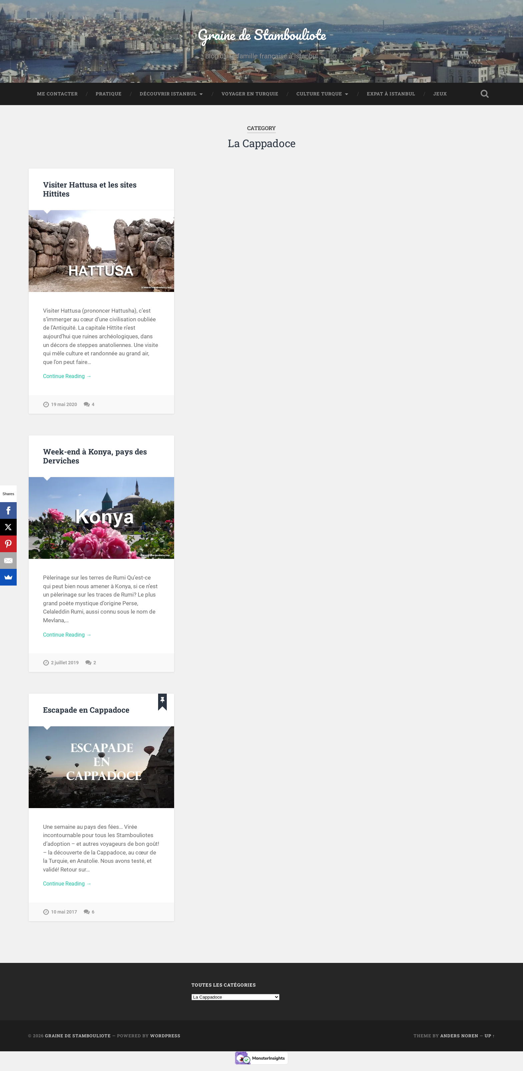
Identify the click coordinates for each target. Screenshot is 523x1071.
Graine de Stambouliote (261, 35)
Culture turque (319, 95)
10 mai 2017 (64, 917)
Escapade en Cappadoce (86, 713)
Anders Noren (459, 1040)
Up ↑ (490, 1040)
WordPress (165, 1040)
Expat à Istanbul (391, 95)
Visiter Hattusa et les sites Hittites (89, 190)
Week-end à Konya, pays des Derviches (94, 458)
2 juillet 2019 (65, 666)
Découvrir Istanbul (168, 95)
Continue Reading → (68, 378)
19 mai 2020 (64, 407)
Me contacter (57, 95)
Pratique (109, 95)
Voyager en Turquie (250, 95)
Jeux (440, 95)
